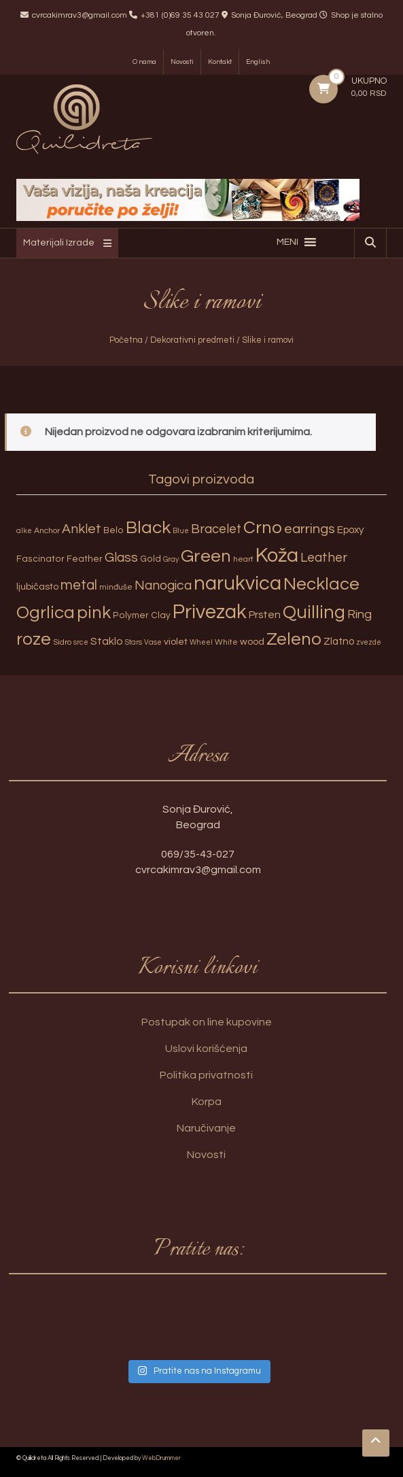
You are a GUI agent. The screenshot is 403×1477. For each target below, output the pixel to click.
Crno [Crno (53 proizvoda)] (262, 528)
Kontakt (220, 61)
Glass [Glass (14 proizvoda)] (121, 557)
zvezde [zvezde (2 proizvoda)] (368, 642)
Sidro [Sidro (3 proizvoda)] (62, 642)
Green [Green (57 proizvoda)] (206, 556)
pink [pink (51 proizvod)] (94, 613)
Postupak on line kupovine (206, 1022)
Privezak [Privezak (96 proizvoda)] (210, 612)
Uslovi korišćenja (206, 1048)
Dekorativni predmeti (192, 340)
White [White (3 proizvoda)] (226, 642)
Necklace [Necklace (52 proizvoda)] (321, 584)
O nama (144, 61)
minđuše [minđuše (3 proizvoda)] (116, 587)
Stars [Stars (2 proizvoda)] (133, 642)
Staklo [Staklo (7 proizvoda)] (106, 641)
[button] (287, 242)
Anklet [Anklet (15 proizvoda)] (81, 529)
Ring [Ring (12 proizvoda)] (359, 614)
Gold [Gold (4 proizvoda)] (150, 559)
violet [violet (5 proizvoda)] (176, 641)
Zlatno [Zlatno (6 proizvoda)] (338, 641)
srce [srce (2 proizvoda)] (80, 642)
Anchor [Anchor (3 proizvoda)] (47, 530)
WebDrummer (161, 1458)
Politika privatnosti (206, 1075)
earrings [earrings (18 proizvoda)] (309, 529)
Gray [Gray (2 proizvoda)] (171, 559)
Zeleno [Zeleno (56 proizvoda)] (293, 639)
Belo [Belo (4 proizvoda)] (113, 530)
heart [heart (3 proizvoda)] (243, 559)
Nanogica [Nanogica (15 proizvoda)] (163, 585)
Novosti (182, 61)
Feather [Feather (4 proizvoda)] (85, 559)
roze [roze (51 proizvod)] (33, 639)
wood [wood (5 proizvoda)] (252, 641)
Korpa (207, 1101)
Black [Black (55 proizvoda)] (148, 528)
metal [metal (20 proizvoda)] (78, 585)
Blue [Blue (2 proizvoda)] (181, 530)
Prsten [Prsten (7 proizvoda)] (265, 614)
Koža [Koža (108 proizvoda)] (277, 555)
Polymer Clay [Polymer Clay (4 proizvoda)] (142, 615)
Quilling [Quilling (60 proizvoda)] (314, 612)
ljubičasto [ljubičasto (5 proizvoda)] (37, 586)
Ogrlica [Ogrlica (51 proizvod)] (45, 613)
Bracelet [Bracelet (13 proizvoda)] (216, 529)
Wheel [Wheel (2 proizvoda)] (201, 642)
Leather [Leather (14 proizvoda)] (323, 557)
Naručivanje (206, 1128)
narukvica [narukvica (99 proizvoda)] (237, 583)
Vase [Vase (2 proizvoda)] (153, 642)
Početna (126, 340)
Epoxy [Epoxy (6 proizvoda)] (350, 530)
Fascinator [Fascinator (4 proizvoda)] (40, 559)
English (258, 61)
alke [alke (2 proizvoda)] (24, 530)
